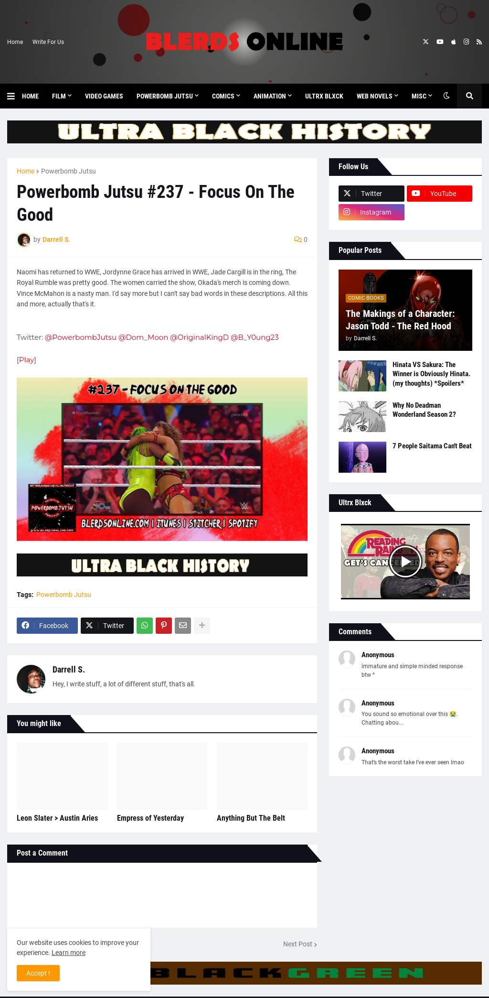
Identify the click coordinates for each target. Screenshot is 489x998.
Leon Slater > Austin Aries (57, 818)
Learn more (68, 952)
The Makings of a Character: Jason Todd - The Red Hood (400, 320)
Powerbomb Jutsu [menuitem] (165, 96)
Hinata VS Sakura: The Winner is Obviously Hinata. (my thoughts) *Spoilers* (431, 374)
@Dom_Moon (143, 337)
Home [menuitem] (30, 96)
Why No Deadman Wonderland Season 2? (424, 410)
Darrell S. (69, 669)
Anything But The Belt (251, 818)
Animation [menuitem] (270, 96)
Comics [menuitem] (223, 96)
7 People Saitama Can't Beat (432, 446)
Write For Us (48, 42)
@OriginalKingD (199, 337)
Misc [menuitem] (419, 96)
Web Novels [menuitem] (375, 96)
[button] (14, 96)
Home (15, 42)
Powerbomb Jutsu (68, 171)
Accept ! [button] (38, 973)
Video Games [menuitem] (104, 96)
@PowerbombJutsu (81, 337)
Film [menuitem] (59, 96)
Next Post (297, 944)
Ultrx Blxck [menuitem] (324, 96)
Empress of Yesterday (150, 818)
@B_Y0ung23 (255, 337)
